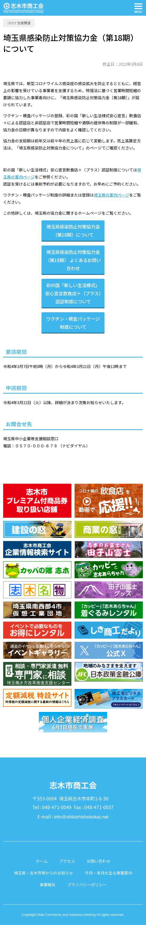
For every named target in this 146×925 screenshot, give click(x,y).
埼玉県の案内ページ (111, 195)
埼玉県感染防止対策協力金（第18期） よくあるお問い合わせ (73, 260)
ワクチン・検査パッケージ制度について (73, 322)
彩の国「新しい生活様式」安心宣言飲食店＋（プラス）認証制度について (73, 293)
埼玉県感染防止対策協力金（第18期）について (73, 230)
